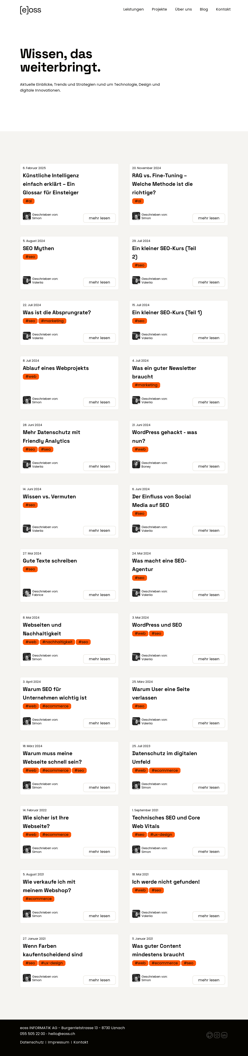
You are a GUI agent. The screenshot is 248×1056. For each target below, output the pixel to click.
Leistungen (133, 9)
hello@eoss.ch (61, 1033)
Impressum (58, 1042)
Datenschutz (32, 1042)
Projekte (159, 9)
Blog (204, 9)
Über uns (183, 9)
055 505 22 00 (32, 1033)
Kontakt (223, 9)
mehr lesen (99, 218)
